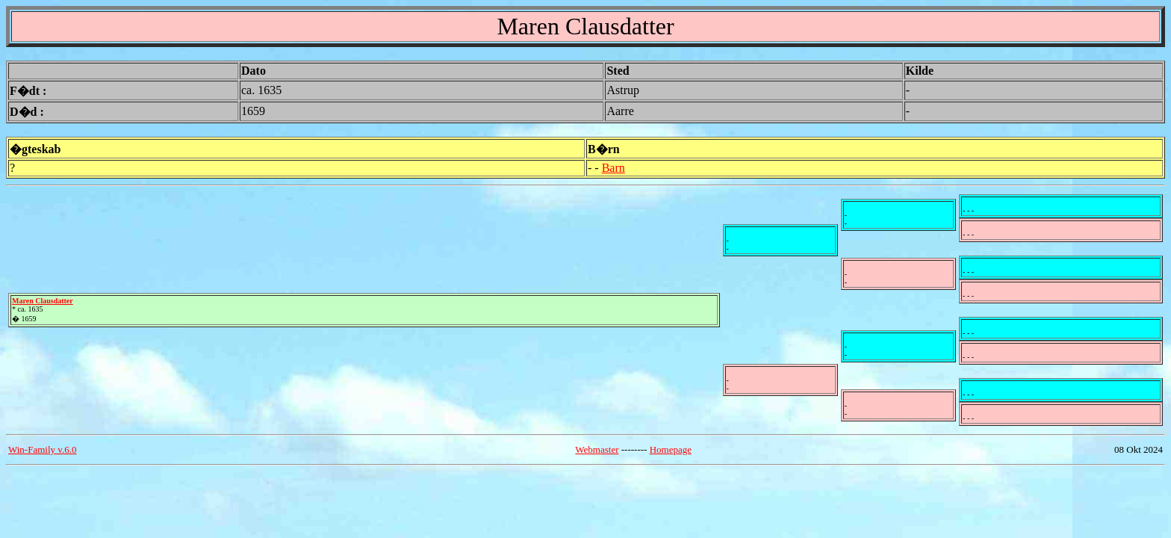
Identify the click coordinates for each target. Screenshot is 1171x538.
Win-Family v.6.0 (42, 449)
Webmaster (596, 449)
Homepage (671, 449)
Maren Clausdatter (42, 301)
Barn (613, 167)
